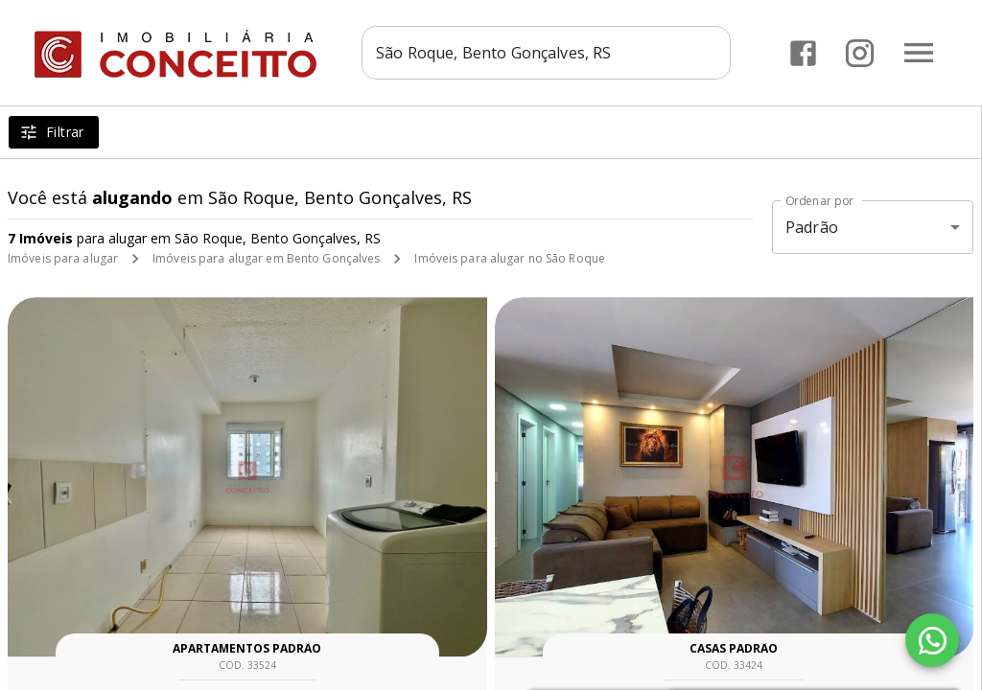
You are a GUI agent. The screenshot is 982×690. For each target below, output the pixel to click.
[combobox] (546, 53)
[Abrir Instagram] (860, 53)
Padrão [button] (811, 227)
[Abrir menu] (918, 52)
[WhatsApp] (932, 640)
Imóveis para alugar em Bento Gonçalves (266, 258)
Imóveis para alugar (63, 258)
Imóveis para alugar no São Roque (509, 258)
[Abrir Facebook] (803, 53)
